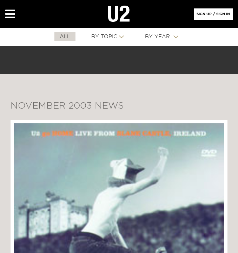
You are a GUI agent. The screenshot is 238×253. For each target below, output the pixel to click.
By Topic (104, 36)
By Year (158, 36)
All (65, 36)
